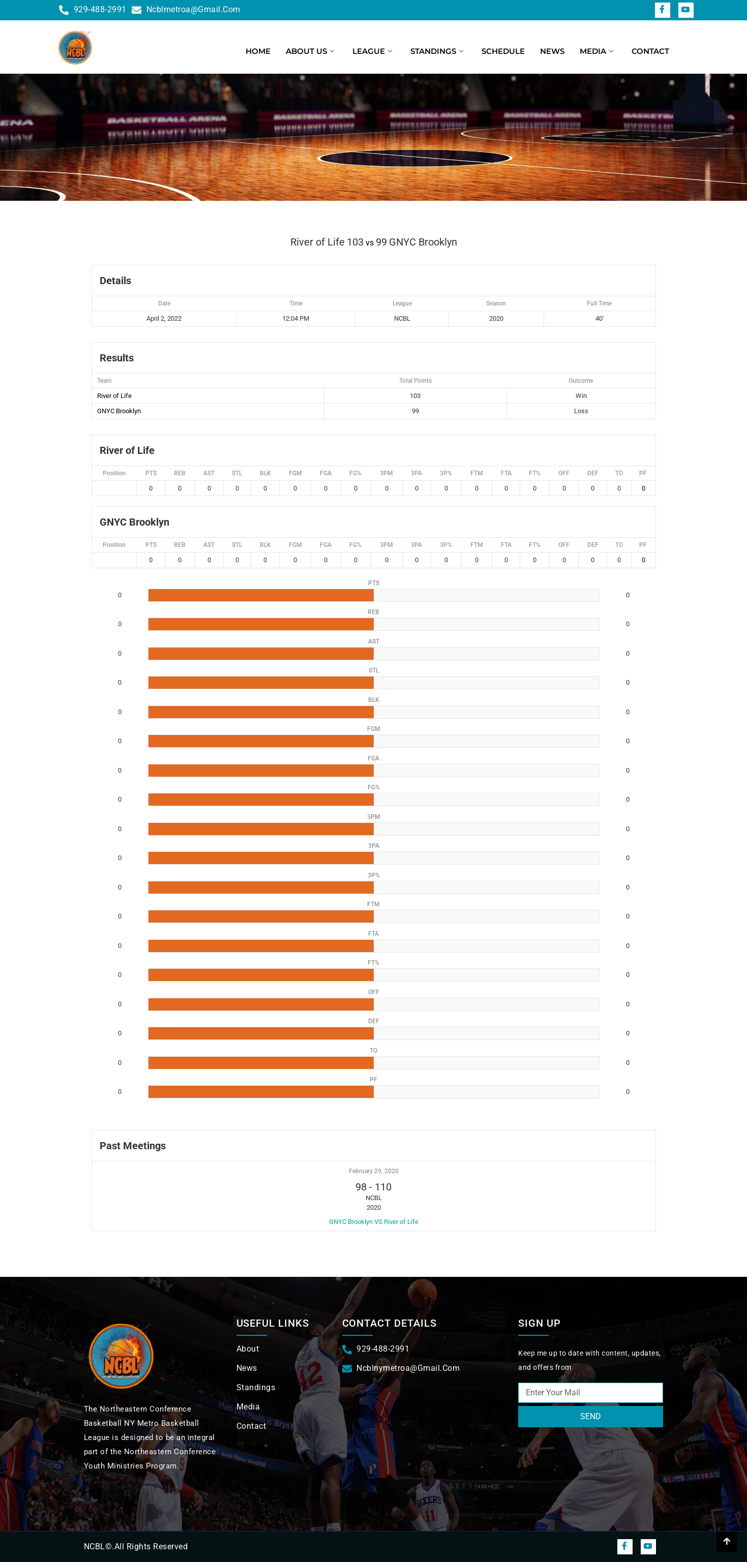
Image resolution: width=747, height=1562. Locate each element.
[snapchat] (686, 10)
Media (596, 51)
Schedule (503, 51)
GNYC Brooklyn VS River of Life (374, 1222)
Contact (650, 51)
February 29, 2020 (374, 1171)
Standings (436, 51)
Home (258, 51)
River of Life (114, 396)
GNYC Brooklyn (119, 411)
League (372, 51)
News (552, 51)
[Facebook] (662, 10)
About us (310, 51)
